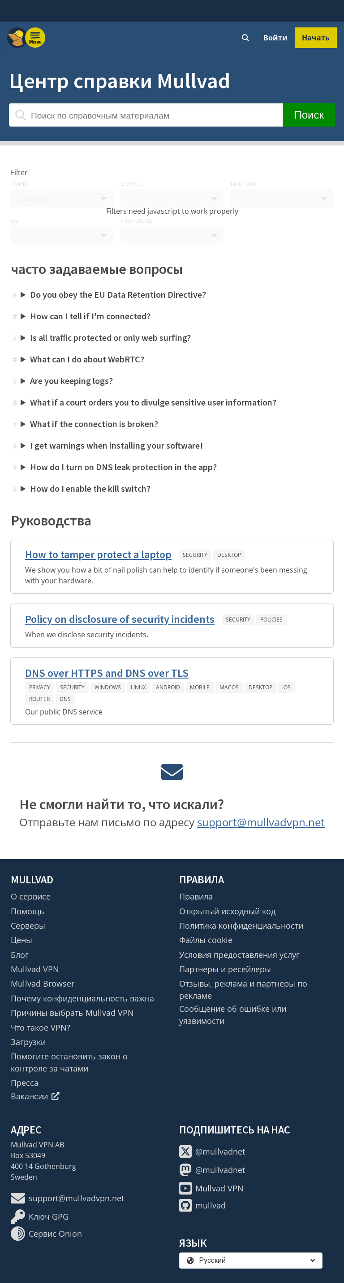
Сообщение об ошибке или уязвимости (232, 1014)
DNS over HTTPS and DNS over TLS (107, 673)
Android (168, 687)
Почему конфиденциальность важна (82, 998)
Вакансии (35, 1096)
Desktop (229, 555)
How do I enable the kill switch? (90, 488)
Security (195, 555)
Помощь (27, 911)
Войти (275, 38)
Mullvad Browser (42, 983)
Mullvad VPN (35, 969)
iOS (286, 687)
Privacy (39, 687)
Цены (21, 940)
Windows (108, 687)
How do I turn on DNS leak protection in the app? (123, 466)
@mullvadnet (212, 1151)
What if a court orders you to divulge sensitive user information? (153, 402)
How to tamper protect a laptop (98, 554)
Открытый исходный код (227, 911)
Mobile (200, 687)
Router (39, 699)
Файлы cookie (205, 940)
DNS (65, 699)
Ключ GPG (40, 1216)
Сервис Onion (46, 1233)
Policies (271, 619)
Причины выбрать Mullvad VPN (72, 1012)
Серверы (28, 925)
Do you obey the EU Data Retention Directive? (118, 294)
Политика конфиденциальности (241, 925)
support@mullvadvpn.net (261, 822)
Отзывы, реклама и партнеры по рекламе (243, 989)
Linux (138, 687)
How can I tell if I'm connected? (90, 316)
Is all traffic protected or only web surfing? (110, 337)
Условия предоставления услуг (239, 954)
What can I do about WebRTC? (87, 359)
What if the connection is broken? (94, 423)
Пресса (25, 1082)
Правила (196, 896)
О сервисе (31, 896)
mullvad (202, 1205)
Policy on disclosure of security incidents (120, 619)
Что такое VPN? (40, 1027)
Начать (316, 38)
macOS (229, 687)
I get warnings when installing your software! (116, 445)
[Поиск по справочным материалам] (146, 115)
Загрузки (28, 1041)
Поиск (309, 115)
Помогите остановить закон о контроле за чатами (69, 1062)
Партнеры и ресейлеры (225, 969)
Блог (20, 954)
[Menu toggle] (35, 37)
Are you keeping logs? (71, 380)
